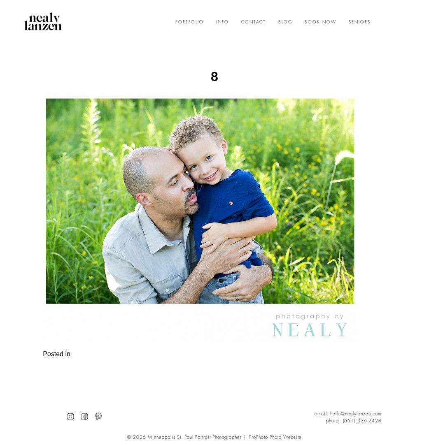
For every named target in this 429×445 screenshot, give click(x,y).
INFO (222, 22)
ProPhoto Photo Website (275, 437)
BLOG (285, 22)
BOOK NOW (320, 22)
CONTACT (253, 22)
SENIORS (360, 22)
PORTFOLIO (189, 22)
